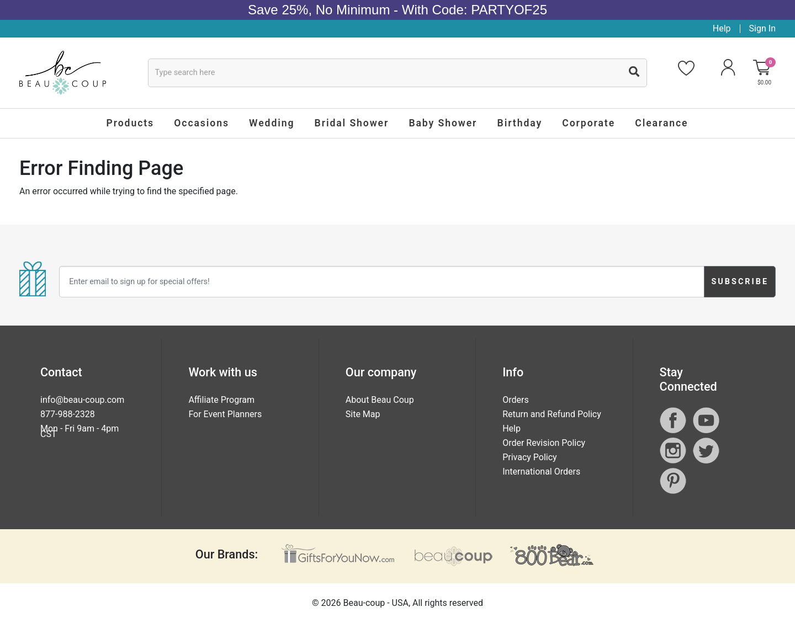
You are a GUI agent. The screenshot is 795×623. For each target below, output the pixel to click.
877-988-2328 (67, 414)
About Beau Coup (380, 400)
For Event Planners (225, 414)
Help (722, 28)
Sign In (762, 28)
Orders (515, 400)
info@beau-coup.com (82, 400)
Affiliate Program (221, 400)
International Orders (541, 471)
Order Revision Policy (543, 443)
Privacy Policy (529, 457)
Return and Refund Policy (551, 414)
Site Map (363, 414)
